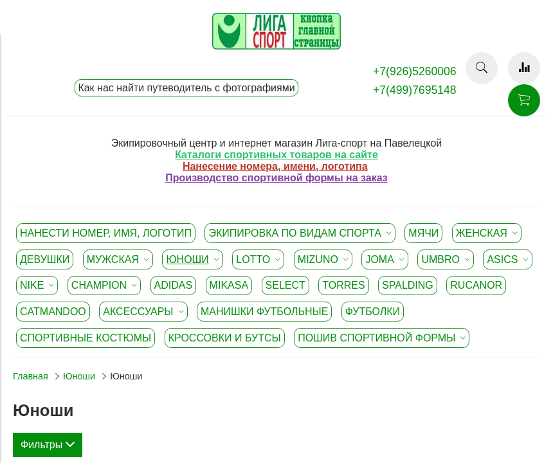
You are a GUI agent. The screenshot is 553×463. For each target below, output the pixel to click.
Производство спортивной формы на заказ (276, 177)
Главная (30, 376)
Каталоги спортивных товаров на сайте (276, 154)
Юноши (79, 376)
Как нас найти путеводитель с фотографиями (186, 87)
